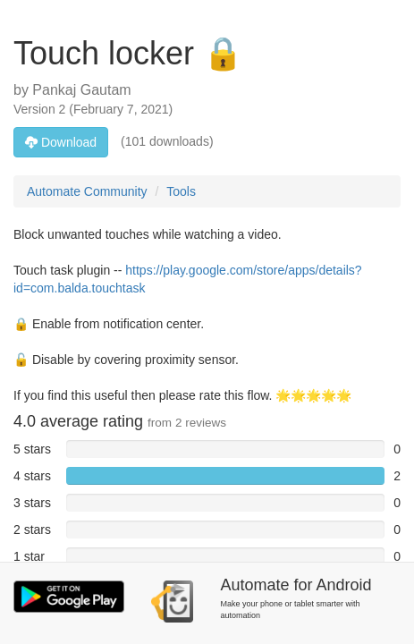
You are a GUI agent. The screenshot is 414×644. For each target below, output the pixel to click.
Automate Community (87, 191)
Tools (181, 191)
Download (61, 142)
